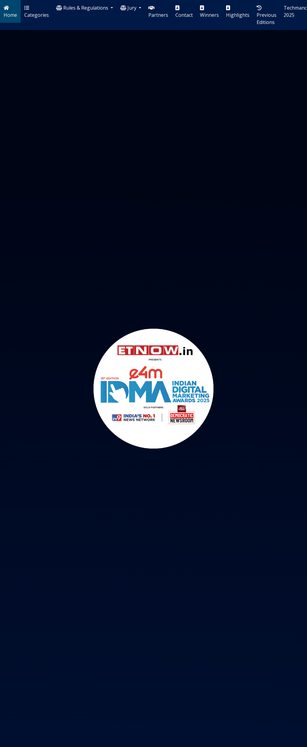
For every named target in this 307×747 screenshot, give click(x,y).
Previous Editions (266, 15)
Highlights (237, 11)
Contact (184, 11)
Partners (158, 11)
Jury (129, 7)
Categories (36, 11)
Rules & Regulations (82, 7)
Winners (209, 11)
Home (10, 11)
